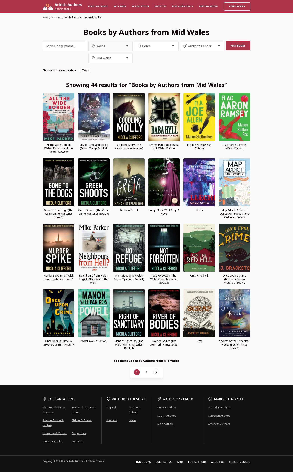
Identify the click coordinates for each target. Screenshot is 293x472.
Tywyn (86, 70)
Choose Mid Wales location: (59, 70)
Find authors (98, 6)
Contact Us (163, 462)
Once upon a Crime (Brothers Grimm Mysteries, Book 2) (234, 279)
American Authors (219, 424)
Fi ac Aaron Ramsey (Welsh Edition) (234, 146)
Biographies (79, 433)
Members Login (239, 462)
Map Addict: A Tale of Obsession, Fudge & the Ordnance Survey (234, 213)
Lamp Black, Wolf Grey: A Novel (164, 211)
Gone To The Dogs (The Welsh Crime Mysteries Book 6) (58, 213)
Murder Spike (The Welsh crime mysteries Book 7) (59, 277)
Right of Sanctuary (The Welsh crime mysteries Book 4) (129, 344)
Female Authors (167, 407)
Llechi (199, 210)
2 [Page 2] (146, 372)
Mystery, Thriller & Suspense (54, 410)
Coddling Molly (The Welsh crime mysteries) (129, 146)
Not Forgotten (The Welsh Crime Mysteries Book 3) (164, 279)
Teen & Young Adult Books (84, 410)
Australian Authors (219, 407)
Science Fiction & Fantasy (53, 422)
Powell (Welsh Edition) (93, 341)
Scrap (199, 341)
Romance (77, 441)
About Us (217, 462)
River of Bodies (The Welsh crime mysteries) (164, 342)
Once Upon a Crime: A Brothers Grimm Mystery (58, 342)
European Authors (219, 415)
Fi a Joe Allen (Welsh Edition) (199, 146)
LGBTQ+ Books (52, 441)
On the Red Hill (199, 275)
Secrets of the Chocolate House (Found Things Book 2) (234, 344)
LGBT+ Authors (166, 415)
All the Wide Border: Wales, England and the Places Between (58, 148)
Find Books (237, 6)
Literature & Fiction (55, 433)
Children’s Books (82, 420)
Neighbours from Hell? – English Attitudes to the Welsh (94, 279)
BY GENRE (119, 6)
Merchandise (208, 6)
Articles (161, 6)
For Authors (197, 462)
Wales (132, 420)
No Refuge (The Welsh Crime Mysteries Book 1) (129, 277)
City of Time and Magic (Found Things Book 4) (94, 146)
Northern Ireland (134, 410)
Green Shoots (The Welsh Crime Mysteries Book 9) (93, 211)
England (111, 407)
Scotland (111, 420)
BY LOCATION (140, 6)
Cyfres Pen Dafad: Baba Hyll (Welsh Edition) (164, 146)
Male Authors (165, 424)
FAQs (180, 462)
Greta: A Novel (129, 210)
